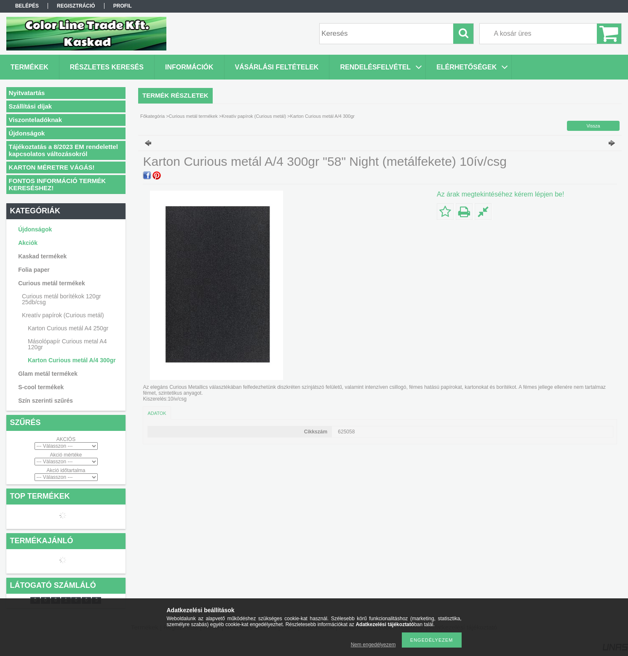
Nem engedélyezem (373, 645)
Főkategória (152, 116)
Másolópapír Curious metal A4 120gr (67, 344)
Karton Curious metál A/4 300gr (72, 360)
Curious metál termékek (193, 116)
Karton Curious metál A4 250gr (68, 328)
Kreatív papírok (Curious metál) (254, 116)
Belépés (27, 6)
